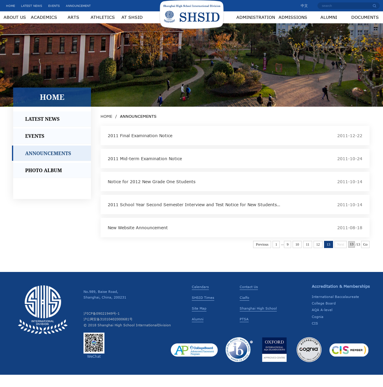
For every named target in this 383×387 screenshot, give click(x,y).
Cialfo (244, 310)
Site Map (199, 320)
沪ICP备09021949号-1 (101, 326)
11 (307, 257)
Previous (262, 257)
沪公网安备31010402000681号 (108, 331)
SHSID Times (203, 310)
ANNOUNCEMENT (78, 5)
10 (297, 257)
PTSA (244, 331)
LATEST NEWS (31, 5)
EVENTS (54, 5)
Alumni (197, 331)
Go (365, 257)
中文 (301, 5)
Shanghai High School (258, 320)
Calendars (200, 299)
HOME (10, 5)
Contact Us (249, 299)
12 (318, 257)
